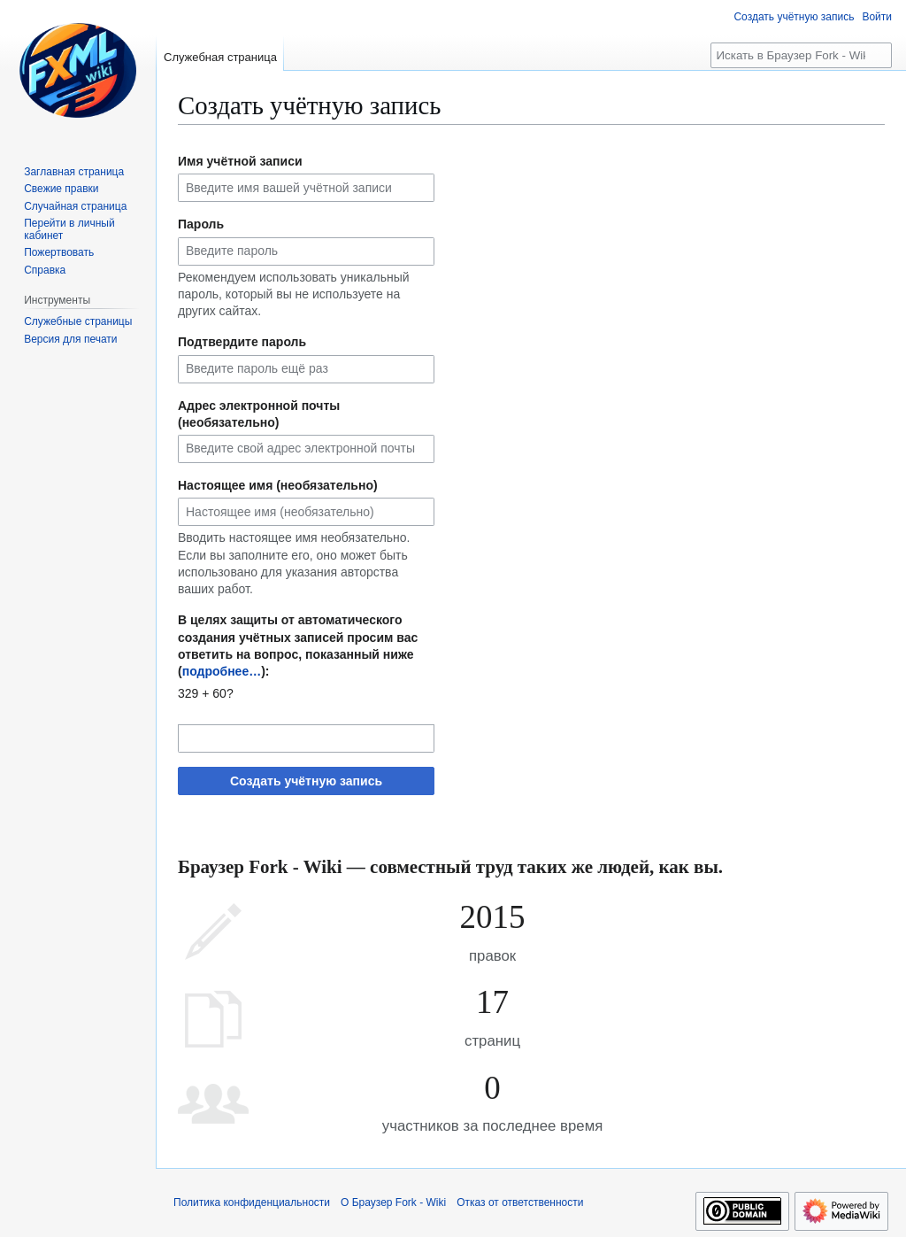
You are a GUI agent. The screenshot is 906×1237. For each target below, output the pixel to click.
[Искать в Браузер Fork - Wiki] (801, 55)
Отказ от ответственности (520, 1202)
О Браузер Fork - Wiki (393, 1202)
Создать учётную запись (306, 781)
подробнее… (222, 671)
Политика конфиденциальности (251, 1202)
